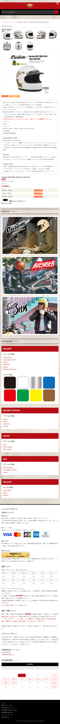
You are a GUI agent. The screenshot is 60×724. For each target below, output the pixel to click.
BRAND (20, 22)
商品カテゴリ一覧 (6, 705)
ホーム (3, 703)
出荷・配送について (12, 605)
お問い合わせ (5, 717)
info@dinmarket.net (8, 654)
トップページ (5, 22)
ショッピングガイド (7, 715)
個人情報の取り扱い (7, 712)
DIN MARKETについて (8, 707)
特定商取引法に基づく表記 (9, 710)
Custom (25, 22)
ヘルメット (13, 22)
